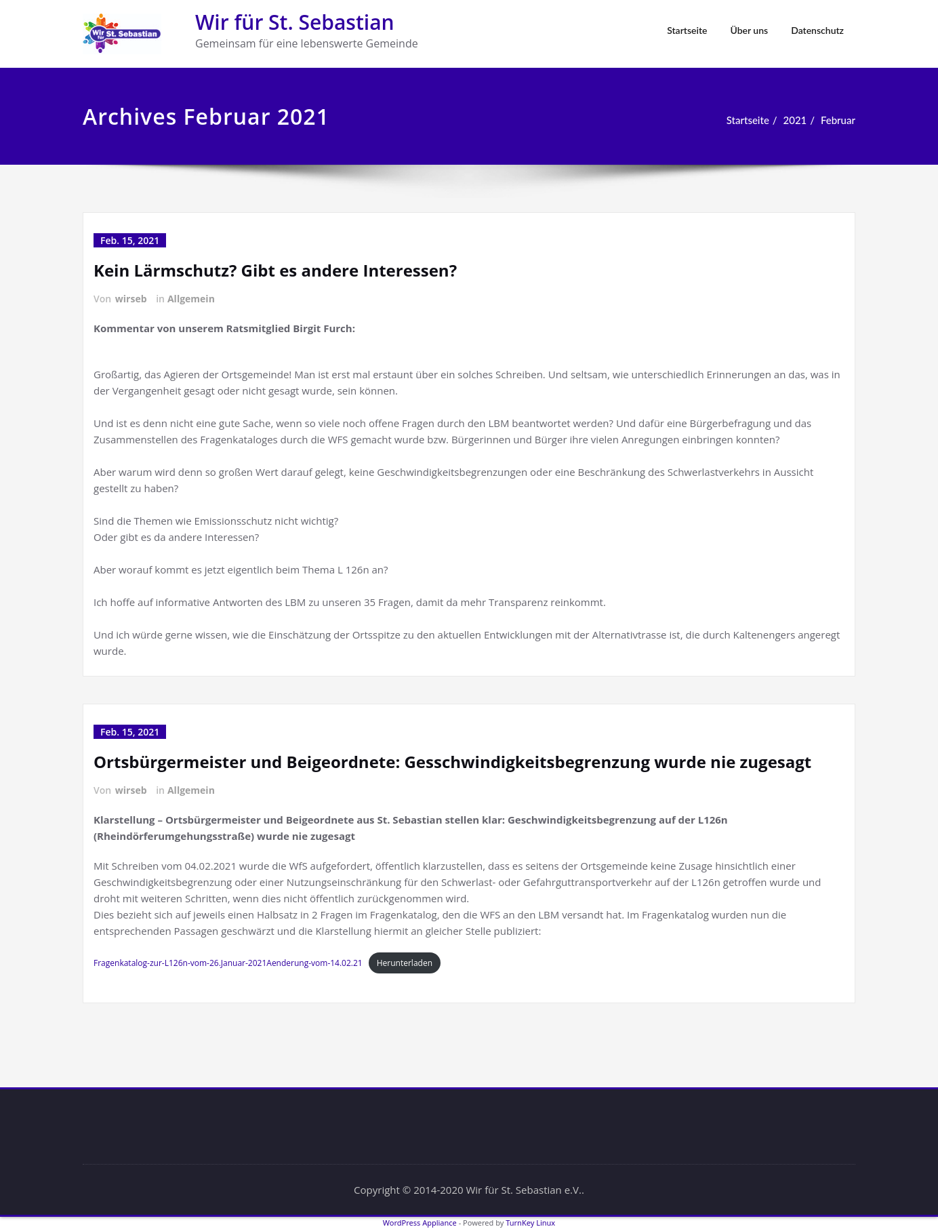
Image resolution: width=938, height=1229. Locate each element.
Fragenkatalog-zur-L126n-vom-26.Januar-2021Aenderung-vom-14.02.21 (228, 963)
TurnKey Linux (530, 1222)
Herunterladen (404, 963)
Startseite (687, 30)
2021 (795, 120)
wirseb (131, 298)
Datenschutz (817, 30)
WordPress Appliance (420, 1222)
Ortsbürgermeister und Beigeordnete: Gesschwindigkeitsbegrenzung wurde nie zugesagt (452, 761)
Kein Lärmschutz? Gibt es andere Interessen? (275, 270)
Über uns (749, 30)
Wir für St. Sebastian (294, 22)
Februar (838, 120)
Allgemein (191, 298)
